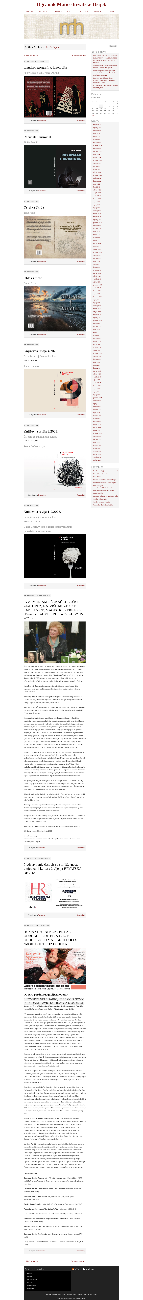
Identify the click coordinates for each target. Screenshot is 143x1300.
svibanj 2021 (97, 211)
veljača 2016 (97, 377)
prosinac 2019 (97, 252)
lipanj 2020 (96, 237)
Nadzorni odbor (32, 1279)
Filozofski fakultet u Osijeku (102, 474)
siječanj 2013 (97, 430)
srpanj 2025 (96, 136)
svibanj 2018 (97, 306)
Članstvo (43, 11)
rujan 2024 (96, 154)
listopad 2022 (97, 181)
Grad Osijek (97, 477)
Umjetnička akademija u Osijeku (103, 505)
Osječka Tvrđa (34, 207)
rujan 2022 (96, 184)
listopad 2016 (97, 359)
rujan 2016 (96, 362)
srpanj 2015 (96, 392)
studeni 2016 (97, 356)
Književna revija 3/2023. (41, 431)
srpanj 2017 (96, 332)
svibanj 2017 (97, 338)
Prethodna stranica (78, 55)
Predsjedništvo (31, 1285)
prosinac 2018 (97, 285)
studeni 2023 (97, 163)
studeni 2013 (97, 407)
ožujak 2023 (97, 172)
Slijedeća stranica (31, 55)
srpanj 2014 (96, 404)
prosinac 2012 (97, 433)
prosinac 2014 (97, 398)
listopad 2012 (97, 439)
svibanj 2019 (97, 270)
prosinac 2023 (97, 160)
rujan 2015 (96, 389)
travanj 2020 (97, 240)
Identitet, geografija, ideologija (45, 67)
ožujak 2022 (97, 190)
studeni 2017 (97, 323)
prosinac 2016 (97, 353)
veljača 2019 (97, 279)
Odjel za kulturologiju (100, 499)
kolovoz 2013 (97, 415)
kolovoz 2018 (97, 297)
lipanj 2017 (96, 335)
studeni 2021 (97, 196)
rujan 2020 (96, 231)
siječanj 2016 (97, 380)
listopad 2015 (97, 386)
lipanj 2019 (96, 267)
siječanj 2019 (97, 282)
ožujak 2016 (97, 374)
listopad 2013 (97, 409)
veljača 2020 (97, 246)
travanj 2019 (97, 273)
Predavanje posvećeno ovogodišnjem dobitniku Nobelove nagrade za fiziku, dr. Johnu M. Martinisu (104, 73)
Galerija (84, 11)
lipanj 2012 (96, 448)
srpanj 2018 (96, 300)
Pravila (97, 11)
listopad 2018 (97, 291)
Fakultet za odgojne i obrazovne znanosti (105, 471)
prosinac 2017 (97, 320)
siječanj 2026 (97, 128)
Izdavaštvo (58, 11)
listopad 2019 (97, 258)
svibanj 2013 (97, 421)
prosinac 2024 (97, 145)
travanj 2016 (97, 371)
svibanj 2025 (97, 142)
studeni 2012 (97, 436)
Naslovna (30, 11)
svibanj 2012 (97, 451)
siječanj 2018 (97, 317)
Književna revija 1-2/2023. (42, 512)
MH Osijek (52, 47)
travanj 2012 (97, 454)
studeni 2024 (97, 148)
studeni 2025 (97, 130)
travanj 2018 (97, 309)
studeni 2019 (97, 255)
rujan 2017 (96, 329)
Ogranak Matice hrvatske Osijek (71, 4)
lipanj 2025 (96, 139)
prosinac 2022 (97, 175)
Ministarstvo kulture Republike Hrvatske (105, 496)
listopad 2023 (97, 166)
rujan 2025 (96, 133)
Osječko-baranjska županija (101, 502)
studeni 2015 (97, 383)
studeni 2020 (97, 225)
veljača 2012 (97, 457)
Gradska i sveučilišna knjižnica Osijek (104, 480)
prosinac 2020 (97, 222)
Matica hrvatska (98, 493)
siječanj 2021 (97, 220)
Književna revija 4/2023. (41, 351)
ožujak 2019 (97, 276)
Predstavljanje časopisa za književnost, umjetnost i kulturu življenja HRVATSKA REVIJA (52, 869)
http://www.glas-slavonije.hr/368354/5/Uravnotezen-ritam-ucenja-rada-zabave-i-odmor (104, 488)
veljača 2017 (97, 347)
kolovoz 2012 (97, 445)
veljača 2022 (97, 193)
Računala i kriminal (37, 137)
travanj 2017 (97, 341)
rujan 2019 (96, 261)
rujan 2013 (96, 412)
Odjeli (69, 11)
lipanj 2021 (96, 208)
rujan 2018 (96, 294)
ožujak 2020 (97, 243)
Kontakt (112, 11)
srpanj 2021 (96, 205)
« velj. (93, 116)
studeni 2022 (97, 178)
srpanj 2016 (96, 365)
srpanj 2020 (96, 234)
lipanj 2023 (96, 169)
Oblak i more (33, 278)
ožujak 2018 (97, 312)
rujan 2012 (96, 442)
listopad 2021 (97, 199)
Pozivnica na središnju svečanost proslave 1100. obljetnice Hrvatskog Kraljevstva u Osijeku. (104, 80)
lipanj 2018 (96, 303)
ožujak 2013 (97, 427)
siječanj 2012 (97, 460)
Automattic (83, 1298)
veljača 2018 (97, 315)
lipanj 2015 (96, 395)
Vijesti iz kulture (84, 1269)
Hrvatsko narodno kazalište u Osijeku (104, 483)
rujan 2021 (96, 202)
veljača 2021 (97, 217)
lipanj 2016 (96, 368)
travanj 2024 (97, 157)
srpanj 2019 (96, 264)
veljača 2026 (97, 125)
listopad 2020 (97, 228)
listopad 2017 (97, 326)
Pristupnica (30, 1288)
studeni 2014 (97, 401)
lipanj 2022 (96, 187)
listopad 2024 (97, 151)
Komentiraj (81, 120)
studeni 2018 (97, 288)
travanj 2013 (97, 424)
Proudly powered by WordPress (64, 1298)
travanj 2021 (97, 214)
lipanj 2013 (96, 418)
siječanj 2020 (97, 249)
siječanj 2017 (97, 350)
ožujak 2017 (97, 344)
